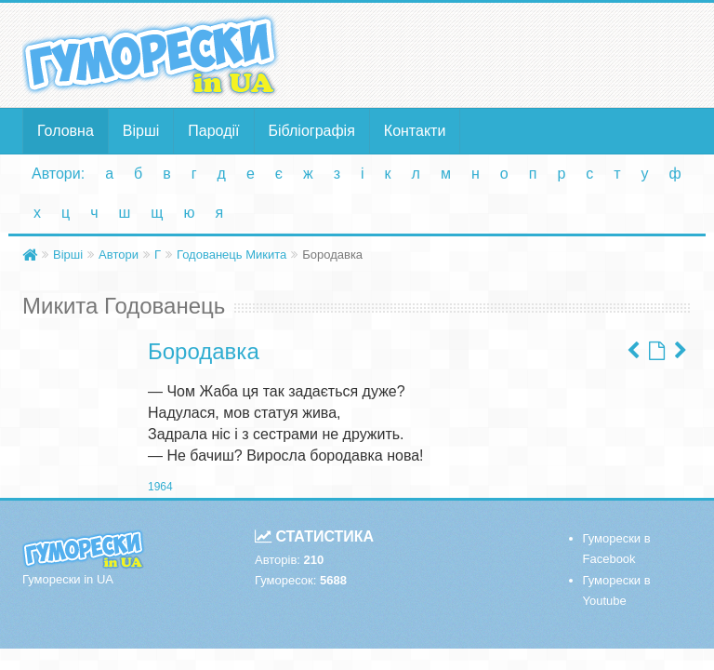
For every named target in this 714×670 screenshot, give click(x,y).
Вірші (141, 131)
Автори (119, 254)
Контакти (415, 131)
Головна (65, 131)
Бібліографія (312, 131)
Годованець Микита (231, 254)
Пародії (213, 131)
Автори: (58, 173)
